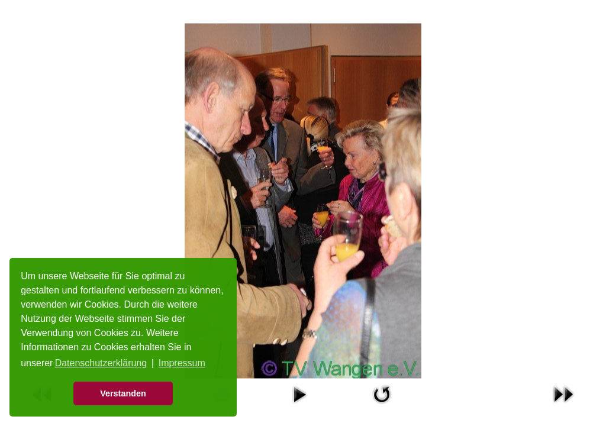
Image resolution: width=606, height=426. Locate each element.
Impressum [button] (182, 363)
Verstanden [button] (123, 393)
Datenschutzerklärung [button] (101, 363)
